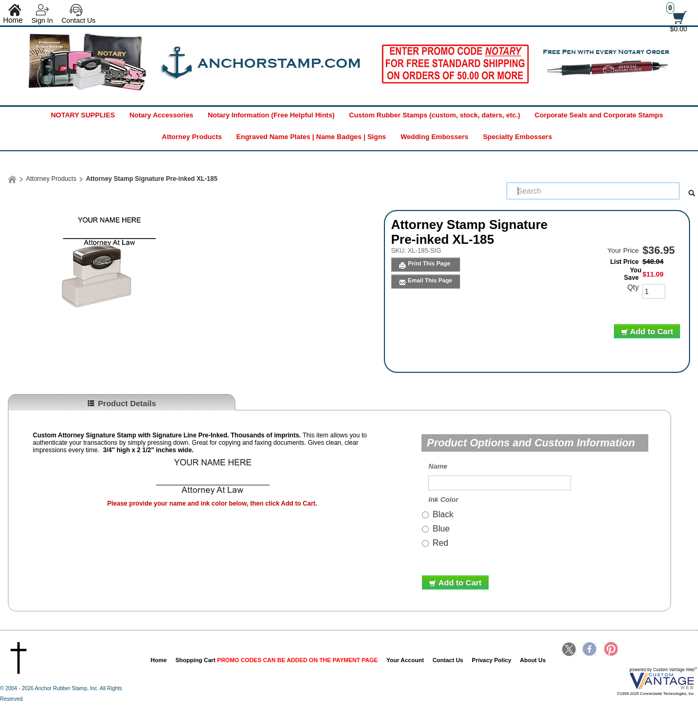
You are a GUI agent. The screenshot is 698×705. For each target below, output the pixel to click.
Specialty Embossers (517, 137)
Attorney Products (192, 137)
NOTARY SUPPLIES (83, 115)
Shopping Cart (277, 660)
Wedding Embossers (434, 137)
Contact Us (78, 20)
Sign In (41, 20)
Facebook (589, 650)
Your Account (405, 660)
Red (440, 542)
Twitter (569, 650)
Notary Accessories (162, 115)
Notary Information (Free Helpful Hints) (271, 115)
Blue (441, 528)
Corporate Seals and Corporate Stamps (599, 115)
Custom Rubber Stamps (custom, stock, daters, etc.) (434, 115)
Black (443, 514)
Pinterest (610, 650)
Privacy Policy (491, 660)
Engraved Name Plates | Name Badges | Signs (311, 137)
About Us (533, 660)
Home (159, 660)
